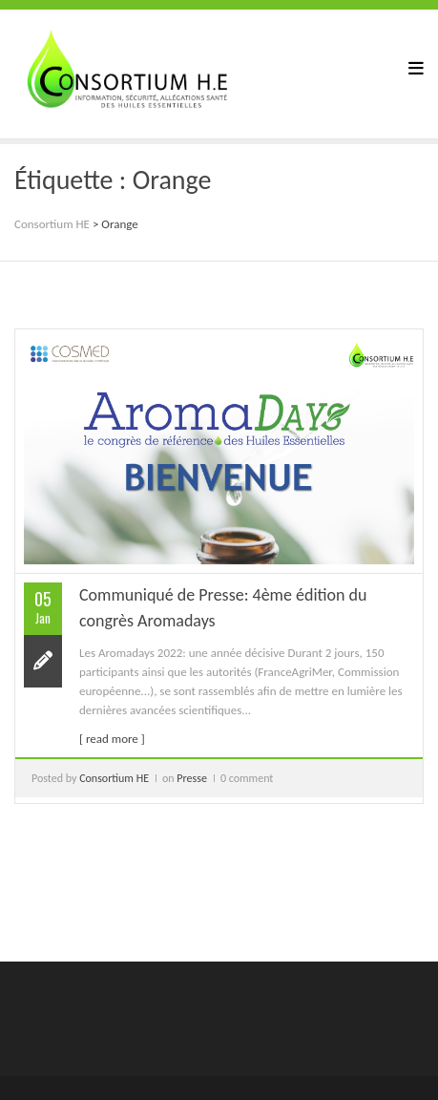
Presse (192, 778)
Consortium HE (114, 778)
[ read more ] (112, 738)
